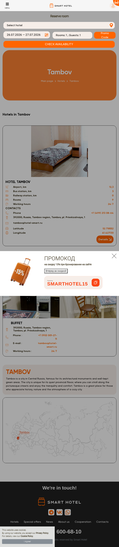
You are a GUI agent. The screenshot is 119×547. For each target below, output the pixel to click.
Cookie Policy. (27, 536)
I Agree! (27, 541)
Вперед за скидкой (56, 271)
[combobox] (59, 25)
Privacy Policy (42, 533)
